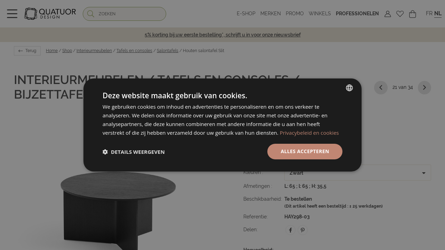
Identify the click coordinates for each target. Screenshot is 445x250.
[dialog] (222, 125)
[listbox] (349, 87)
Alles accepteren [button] (305, 151)
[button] (134, 152)
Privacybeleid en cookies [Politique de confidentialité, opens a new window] (309, 132)
